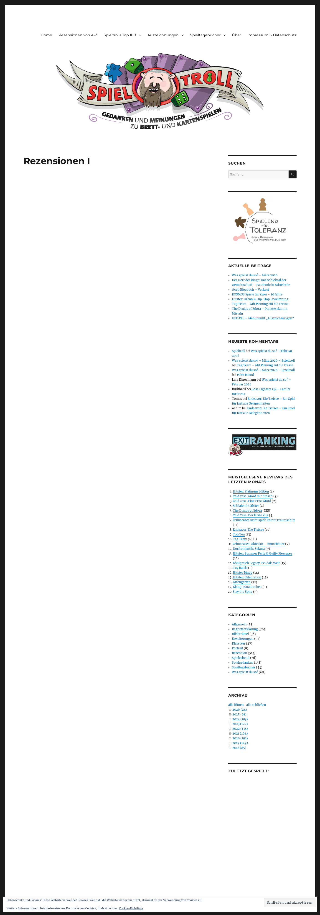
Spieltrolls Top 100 (120, 35)
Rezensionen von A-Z (77, 35)
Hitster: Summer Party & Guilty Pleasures (262, 553)
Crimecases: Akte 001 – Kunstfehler (258, 544)
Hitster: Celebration (247, 577)
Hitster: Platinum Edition (251, 491)
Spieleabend (240, 658)
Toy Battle (240, 568)
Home (46, 35)
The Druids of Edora (247, 510)
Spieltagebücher (205, 35)
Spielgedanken (242, 663)
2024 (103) (240, 719)
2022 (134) (240, 729)
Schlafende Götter (246, 506)
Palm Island (245, 375)
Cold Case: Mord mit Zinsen (253, 496)
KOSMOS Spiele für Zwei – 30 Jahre (257, 294)
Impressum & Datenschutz (272, 35)
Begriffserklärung (245, 629)
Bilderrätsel (240, 634)
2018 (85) (239, 748)
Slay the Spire (242, 592)
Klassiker (238, 643)
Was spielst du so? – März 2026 (255, 275)
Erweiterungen (243, 639)
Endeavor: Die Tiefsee (248, 530)
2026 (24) (239, 710)
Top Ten (239, 534)
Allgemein (239, 624)
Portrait (237, 648)
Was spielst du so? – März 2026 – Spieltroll (263, 360)
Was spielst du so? (245, 672)
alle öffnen (236, 705)
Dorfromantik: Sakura (249, 549)
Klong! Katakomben (247, 587)
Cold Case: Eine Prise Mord (252, 501)
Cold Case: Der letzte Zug (250, 515)
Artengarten (242, 582)
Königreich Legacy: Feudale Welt (256, 563)
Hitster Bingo (242, 573)
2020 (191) (240, 738)
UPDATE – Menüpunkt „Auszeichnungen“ (263, 318)
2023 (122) (240, 724)
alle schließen (256, 705)
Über (236, 35)
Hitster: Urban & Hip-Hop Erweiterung (260, 299)
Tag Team (240, 539)
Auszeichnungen (163, 35)
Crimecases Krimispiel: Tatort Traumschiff (264, 520)
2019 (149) (240, 743)
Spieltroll (238, 351)
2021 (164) (240, 733)
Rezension (239, 653)
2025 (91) (239, 714)
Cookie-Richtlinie (131, 908)
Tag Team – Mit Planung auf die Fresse (260, 304)
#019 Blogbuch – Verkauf (250, 290)
